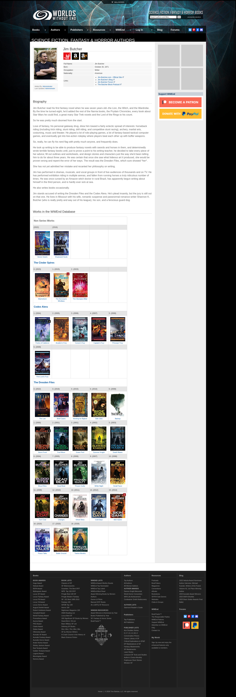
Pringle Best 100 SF (68, 594)
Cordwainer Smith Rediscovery (135, 599)
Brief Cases (61, 418)
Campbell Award (39, 613)
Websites (155, 599)
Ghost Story (80, 520)
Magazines (156, 586)
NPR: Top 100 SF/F (68, 591)
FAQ (153, 628)
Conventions (156, 588)
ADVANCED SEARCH (194, 17)
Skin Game (118, 520)
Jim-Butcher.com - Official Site (111, 77)
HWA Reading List (68, 613)
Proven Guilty (80, 486)
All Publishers (129, 622)
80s (74, 629)
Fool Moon (61, 452)
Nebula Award (38, 586)
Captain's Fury (99, 343)
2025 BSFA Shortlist (186, 597)
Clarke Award (38, 626)
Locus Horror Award (40, 605)
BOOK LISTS (66, 580)
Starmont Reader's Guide (133, 607)
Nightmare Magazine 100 (70, 610)
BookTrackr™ (96, 621)
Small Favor (117, 486)
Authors (55, 30)
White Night (99, 486)
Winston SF (128, 663)
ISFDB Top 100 (67, 605)
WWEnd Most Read (98, 591)
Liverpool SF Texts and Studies (135, 655)
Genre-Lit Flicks (96, 599)
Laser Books (128, 652)
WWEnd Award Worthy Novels (102, 583)
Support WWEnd (158, 622)
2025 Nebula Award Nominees (190, 580)
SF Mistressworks (68, 586)
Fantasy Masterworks (132, 647)
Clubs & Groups (157, 602)
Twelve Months (80, 553)
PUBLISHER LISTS (131, 628)
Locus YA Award (39, 602)
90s (79, 629)
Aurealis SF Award (40, 634)
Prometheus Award (40, 618)
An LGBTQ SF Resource (100, 605)
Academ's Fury (61, 343)
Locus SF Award (39, 594)
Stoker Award (38, 629)
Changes (61, 520)
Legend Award (38, 653)
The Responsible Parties (161, 617)
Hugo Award (37, 583)
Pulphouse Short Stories (133, 660)
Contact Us (156, 630)
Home (100, 691)
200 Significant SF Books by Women (74, 618)
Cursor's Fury (80, 343)
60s (66, 629)
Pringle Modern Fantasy (70, 597)
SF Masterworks (130, 649)
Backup (118, 418)
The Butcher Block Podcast (110, 84)
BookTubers (156, 583)
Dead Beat (61, 486)
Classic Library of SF (131, 638)
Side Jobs (98, 418)
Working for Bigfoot (80, 418)
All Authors (128, 583)
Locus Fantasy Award (41, 597)
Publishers (76, 30)
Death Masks (118, 452)
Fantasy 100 (66, 602)
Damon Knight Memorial (133, 591)
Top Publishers (129, 619)
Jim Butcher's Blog (106, 80)
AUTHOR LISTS (130, 605)
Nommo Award (38, 659)
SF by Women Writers (69, 632)
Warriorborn (42, 299)
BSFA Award (37, 588)
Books (36, 30)
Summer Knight (99, 452)
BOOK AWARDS (39, 580)
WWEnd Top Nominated (99, 586)
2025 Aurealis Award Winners (190, 594)
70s (70, 629)
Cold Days (99, 520)
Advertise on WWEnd (159, 625)
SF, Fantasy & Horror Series (101, 618)
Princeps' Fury (117, 343)
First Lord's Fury (42, 377)
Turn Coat (42, 520)
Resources (99, 30)
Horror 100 (65, 607)
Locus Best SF (66, 616)
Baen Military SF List (69, 624)
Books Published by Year (100, 616)
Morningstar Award (40, 656)
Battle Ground (61, 553)
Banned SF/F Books (98, 602)
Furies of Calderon (42, 343)
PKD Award (37, 624)
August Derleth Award (41, 607)
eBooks (154, 591)
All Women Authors (131, 586)
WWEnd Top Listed (98, 588)
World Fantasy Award (41, 616)
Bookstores (156, 594)
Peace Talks (42, 553)
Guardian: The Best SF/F (70, 588)
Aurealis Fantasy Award (41, 637)
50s (62, 629)
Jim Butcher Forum (106, 82)
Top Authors (128, 580)
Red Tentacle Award (40, 648)
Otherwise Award (39, 632)
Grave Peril (80, 452)
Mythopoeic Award (40, 591)
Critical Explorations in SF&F (134, 641)
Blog (160, 30)
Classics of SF (66, 583)
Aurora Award (38, 621)
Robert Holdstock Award (42, 610)
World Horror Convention (133, 594)
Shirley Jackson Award (41, 645)
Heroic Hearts (42, 257)
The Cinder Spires (44, 262)
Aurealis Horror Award (41, 640)
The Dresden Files (44, 382)
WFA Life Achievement (132, 597)
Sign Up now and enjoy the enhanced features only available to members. (161, 645)
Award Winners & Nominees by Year (104, 613)
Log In (139, 30)
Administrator (47, 86)
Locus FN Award (39, 599)
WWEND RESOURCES (99, 610)
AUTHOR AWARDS (131, 588)
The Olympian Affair (80, 299)
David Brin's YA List (68, 621)
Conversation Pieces (131, 636)
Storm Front (42, 452)
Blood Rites (42, 486)
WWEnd (120, 30)
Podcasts (155, 580)
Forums (175, 30)
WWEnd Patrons (158, 619)
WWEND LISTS (96, 580)
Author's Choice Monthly (133, 657)
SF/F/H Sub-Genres (159, 597)
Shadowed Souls (61, 257)
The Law (42, 418)
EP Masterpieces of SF (132, 644)
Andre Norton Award (40, 643)
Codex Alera (41, 306)
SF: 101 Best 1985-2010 (70, 599)
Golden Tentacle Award (41, 651)
